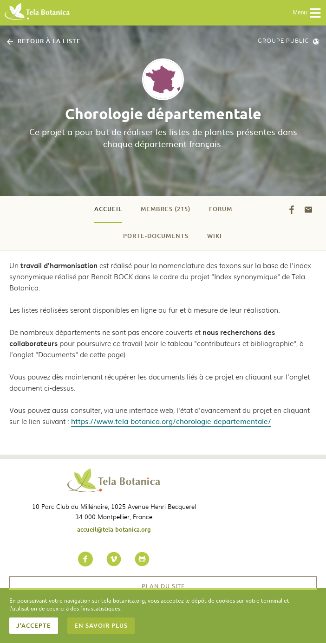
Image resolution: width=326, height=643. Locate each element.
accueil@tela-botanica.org (114, 529)
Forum (220, 208)
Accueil (108, 208)
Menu (307, 13)
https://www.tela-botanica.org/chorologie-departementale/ (171, 421)
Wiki (214, 235)
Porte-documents (156, 235)
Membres (165, 208)
